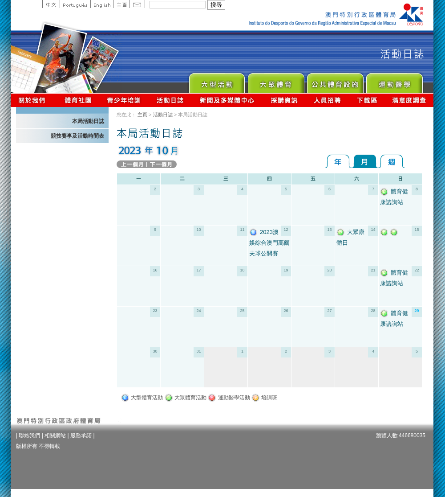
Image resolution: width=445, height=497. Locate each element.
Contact (137, 4)
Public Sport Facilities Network (334, 81)
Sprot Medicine (394, 81)
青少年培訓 (124, 100)
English (101, 4)
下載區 (366, 100)
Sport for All (275, 81)
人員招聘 (327, 100)
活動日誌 (171, 100)
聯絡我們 (29, 435)
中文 (51, 4)
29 (416, 310)
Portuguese (75, 4)
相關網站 (55, 435)
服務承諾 (81, 435)
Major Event (216, 81)
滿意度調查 (409, 100)
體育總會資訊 (78, 100)
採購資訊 (284, 100)
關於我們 (33, 100)
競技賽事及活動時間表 (77, 136)
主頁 (121, 4)
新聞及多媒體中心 (227, 100)
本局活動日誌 (88, 121)
